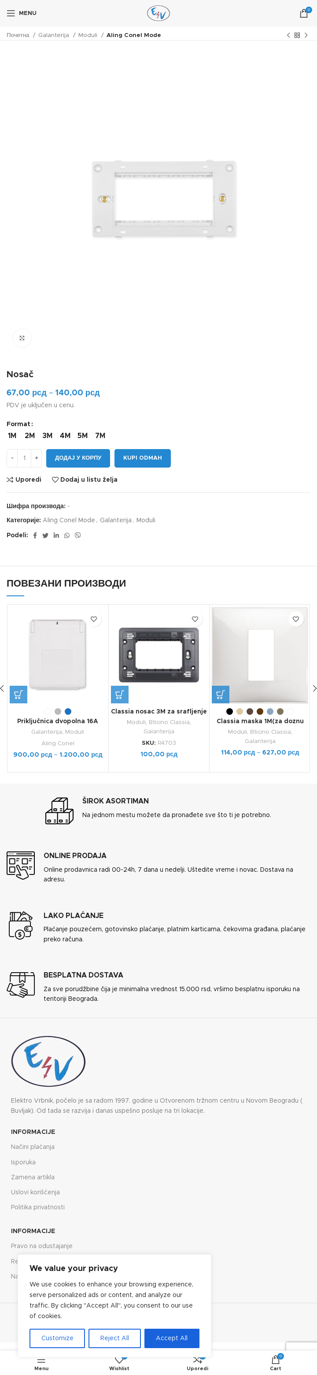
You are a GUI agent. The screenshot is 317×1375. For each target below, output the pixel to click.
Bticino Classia (169, 722)
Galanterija (54, 35)
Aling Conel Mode (134, 35)
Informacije (33, 1132)
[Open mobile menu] (21, 13)
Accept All (172, 1338)
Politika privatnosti (38, 1207)
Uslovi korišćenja (35, 1192)
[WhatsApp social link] (67, 535)
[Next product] (306, 35)
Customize (57, 1338)
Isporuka (23, 1162)
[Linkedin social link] (56, 535)
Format (18, 424)
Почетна (19, 35)
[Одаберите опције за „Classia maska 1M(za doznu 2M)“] (220, 694)
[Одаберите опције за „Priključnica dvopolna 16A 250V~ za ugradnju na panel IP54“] (18, 694)
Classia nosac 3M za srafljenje (159, 712)
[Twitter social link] (45, 535)
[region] (114, 1305)
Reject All (114, 1338)
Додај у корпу (78, 458)
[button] (120, 694)
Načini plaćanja (33, 1147)
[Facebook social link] (35, 535)
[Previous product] (288, 35)
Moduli (88, 35)
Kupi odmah (142, 458)
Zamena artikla (33, 1177)
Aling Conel (57, 743)
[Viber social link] (78, 535)
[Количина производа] (24, 458)
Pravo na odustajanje (42, 1246)
